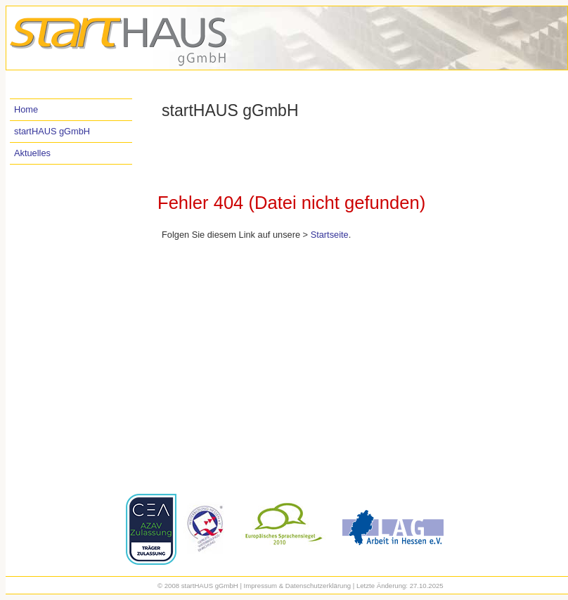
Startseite (330, 234)
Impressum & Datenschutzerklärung (297, 585)
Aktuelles (32, 153)
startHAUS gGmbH (52, 131)
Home (26, 109)
